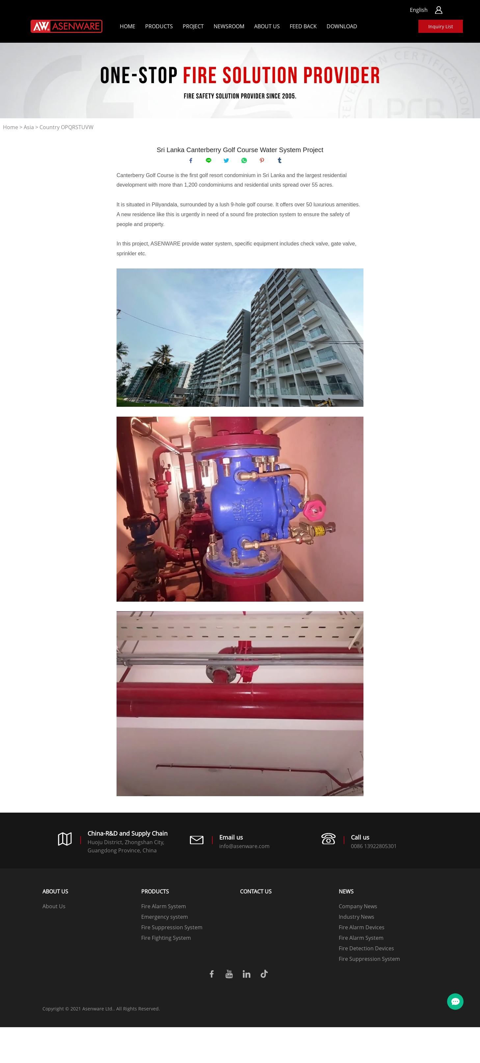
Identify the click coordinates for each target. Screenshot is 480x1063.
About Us (267, 26)
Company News (358, 909)
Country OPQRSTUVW (66, 127)
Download (342, 26)
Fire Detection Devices (366, 951)
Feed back (303, 26)
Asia (29, 127)
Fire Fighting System (166, 940)
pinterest (263, 162)
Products (159, 26)
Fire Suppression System (171, 930)
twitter (228, 162)
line (210, 162)
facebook (192, 162)
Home (127, 26)
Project (193, 26)
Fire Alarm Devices (362, 930)
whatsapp (246, 162)
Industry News (356, 919)
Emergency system (164, 919)
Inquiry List (440, 26)
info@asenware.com (244, 849)
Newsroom (229, 26)
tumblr (281, 162)
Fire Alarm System (163, 909)
